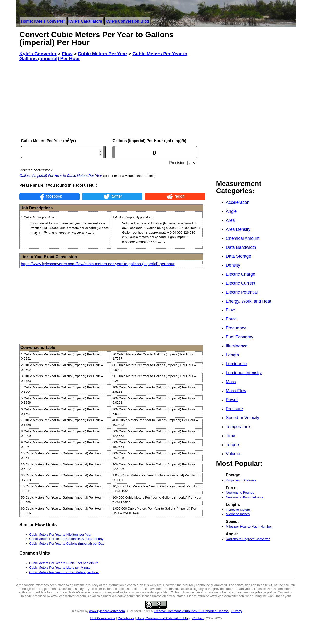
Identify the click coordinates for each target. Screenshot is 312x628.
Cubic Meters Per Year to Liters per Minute (59, 567)
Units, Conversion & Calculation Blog (163, 618)
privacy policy (265, 592)
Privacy (236, 611)
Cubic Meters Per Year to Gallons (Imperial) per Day (66, 543)
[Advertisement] (112, 99)
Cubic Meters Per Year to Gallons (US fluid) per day (66, 539)
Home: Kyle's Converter (43, 21)
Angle (231, 211)
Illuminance (236, 346)
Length (232, 355)
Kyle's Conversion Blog (127, 21)
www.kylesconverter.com (107, 611)
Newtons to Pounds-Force (244, 497)
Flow (230, 310)
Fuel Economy (239, 337)
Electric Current (240, 283)
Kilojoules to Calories (241, 480)
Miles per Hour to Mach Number (249, 526)
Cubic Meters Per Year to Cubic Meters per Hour (64, 572)
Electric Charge (240, 274)
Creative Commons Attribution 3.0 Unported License (191, 611)
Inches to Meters (238, 509)
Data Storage (238, 256)
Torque (232, 444)
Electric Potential (242, 292)
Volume (233, 453)
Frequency (236, 328)
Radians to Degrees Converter (248, 539)
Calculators (126, 618)
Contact (198, 618)
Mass (231, 381)
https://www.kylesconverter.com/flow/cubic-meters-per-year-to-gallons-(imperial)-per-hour (98, 264)
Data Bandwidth (241, 247)
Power (232, 399)
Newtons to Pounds (240, 492)
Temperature (238, 426)
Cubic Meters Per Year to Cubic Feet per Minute (63, 563)
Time (230, 435)
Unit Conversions (102, 618)
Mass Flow (236, 390)
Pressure (234, 408)
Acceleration (237, 202)
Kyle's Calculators (85, 21)
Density (233, 265)
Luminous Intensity (244, 372)
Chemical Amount (242, 238)
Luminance (236, 363)
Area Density (238, 229)
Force (231, 319)
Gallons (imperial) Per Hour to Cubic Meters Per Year (61, 176)
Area (230, 220)
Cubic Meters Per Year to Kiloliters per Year (60, 534)
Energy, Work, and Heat (248, 301)
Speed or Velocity (242, 417)
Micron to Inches (238, 514)
